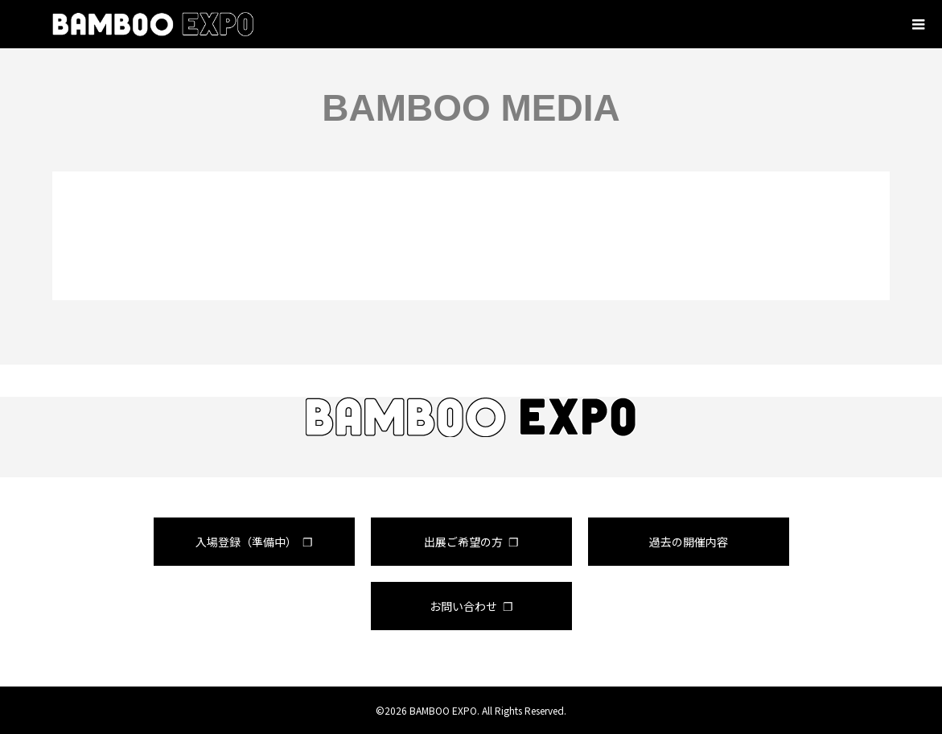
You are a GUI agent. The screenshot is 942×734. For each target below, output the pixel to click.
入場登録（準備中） (246, 542)
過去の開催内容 (688, 542)
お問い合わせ (463, 606)
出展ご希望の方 (463, 542)
